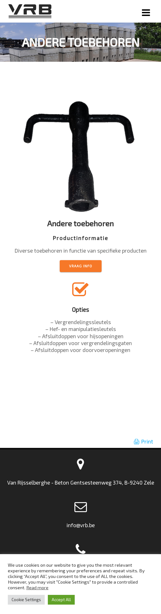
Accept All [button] (61, 599)
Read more (37, 587)
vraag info (80, 266)
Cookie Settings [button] (26, 599)
